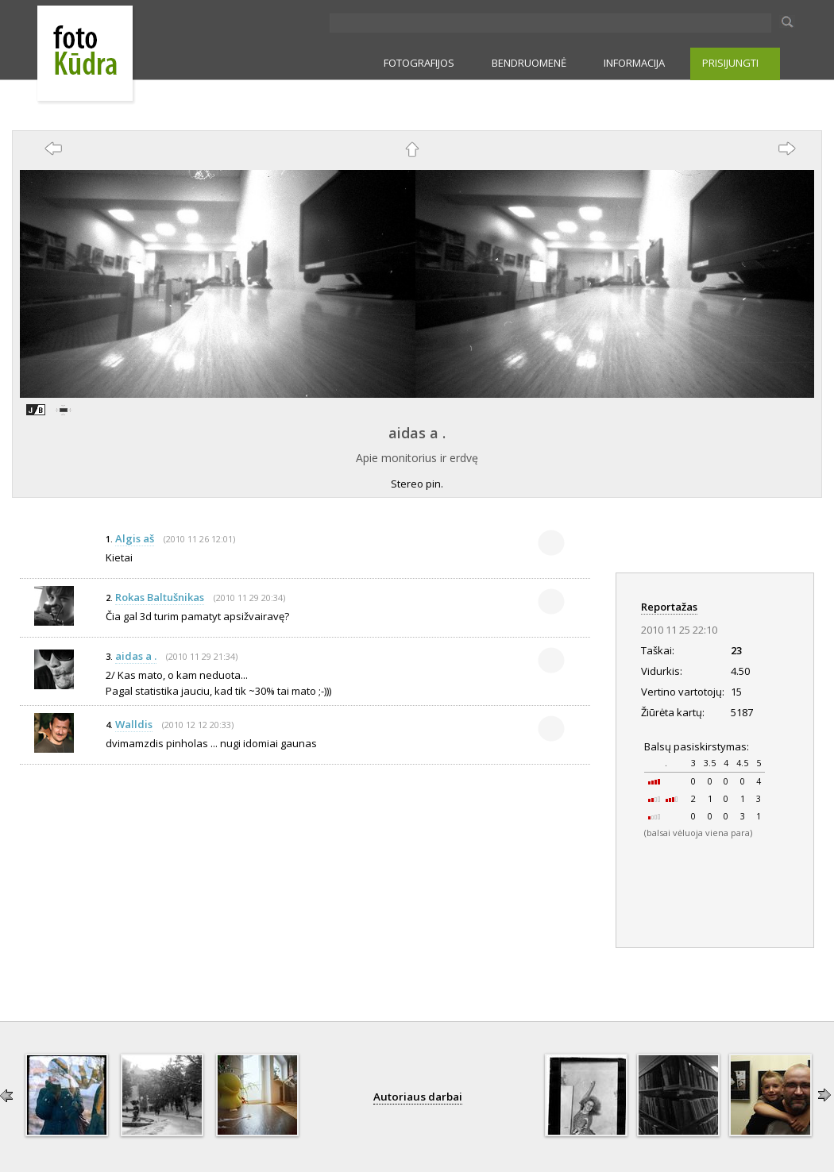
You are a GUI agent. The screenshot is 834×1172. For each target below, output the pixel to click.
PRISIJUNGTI (730, 63)
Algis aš (134, 538)
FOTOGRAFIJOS (419, 63)
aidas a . (417, 432)
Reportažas (669, 606)
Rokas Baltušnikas (159, 597)
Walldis (134, 724)
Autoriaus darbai (417, 1096)
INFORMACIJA (634, 63)
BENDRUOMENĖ (529, 63)
